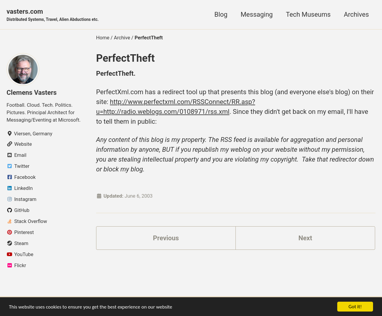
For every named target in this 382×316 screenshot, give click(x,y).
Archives (356, 14)
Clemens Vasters (32, 92)
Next (305, 238)
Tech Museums (308, 14)
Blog (220, 14)
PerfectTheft (125, 58)
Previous (166, 238)
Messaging (257, 14)
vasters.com (53, 15)
